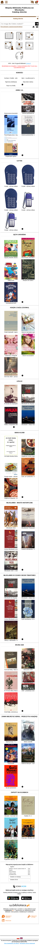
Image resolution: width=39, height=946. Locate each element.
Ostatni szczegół (12, 873)
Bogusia (10, 870)
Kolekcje (20, 26)
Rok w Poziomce (12, 871)
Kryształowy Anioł (12, 874)
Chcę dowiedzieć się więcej (11, 943)
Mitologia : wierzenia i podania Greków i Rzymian (19, 868)
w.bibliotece (9, 910)
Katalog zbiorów (18, 18)
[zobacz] (28, 63)
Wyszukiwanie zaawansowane (9, 26)
